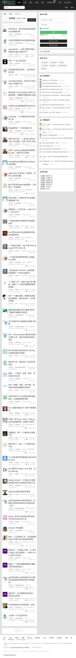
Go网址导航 (51, 1)
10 (25, 415)
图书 (42, 2)
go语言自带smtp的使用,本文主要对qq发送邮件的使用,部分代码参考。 (21, 579)
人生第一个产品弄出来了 (18, 615)
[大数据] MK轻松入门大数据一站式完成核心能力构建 (56, 100)
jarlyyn (32, 508)
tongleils (28, 237)
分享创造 (11, 34)
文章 (24, 2)
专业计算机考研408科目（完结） (51, 143)
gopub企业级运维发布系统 (19, 492)
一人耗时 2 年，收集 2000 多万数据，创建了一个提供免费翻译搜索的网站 (22, 284)
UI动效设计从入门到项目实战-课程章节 (52, 92)
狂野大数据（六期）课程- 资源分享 (51, 112)
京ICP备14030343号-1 (9, 655)
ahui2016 (29, 262)
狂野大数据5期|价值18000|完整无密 (52, 86)
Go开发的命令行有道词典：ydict (21, 605)
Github (29, 638)
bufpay (27, 462)
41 (25, 193)
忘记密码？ (64, 35)
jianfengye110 (30, 424)
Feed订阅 (11, 639)
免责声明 (51, 638)
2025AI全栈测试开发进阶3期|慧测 (51, 149)
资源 (36, 2)
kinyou (27, 54)
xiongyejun (11, 587)
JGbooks (32, 326)
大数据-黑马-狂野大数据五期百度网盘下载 (53, 105)
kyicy (26, 437)
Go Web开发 (62, 65)
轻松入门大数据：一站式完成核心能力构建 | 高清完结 (56, 108)
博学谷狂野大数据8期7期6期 (49, 83)
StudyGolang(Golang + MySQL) (20, 647)
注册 (66, 7)
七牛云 (39, 647)
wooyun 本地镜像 (15, 528)
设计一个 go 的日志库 (17, 61)
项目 (30, 2)
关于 (4, 638)
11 (25, 622)
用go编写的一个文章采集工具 (20, 128)
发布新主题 (31, 20)
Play (44, 638)
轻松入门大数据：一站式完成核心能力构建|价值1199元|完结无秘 (57, 131)
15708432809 (30, 449)
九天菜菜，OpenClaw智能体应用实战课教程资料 (55, 156)
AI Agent (44, 62)
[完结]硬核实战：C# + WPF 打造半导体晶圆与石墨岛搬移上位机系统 (57, 163)
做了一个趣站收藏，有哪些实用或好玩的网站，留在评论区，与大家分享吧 (21, 298)
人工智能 (44, 65)
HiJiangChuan (12, 99)
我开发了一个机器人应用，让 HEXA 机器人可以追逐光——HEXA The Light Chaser (22, 552)
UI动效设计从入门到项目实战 (49, 80)
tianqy (26, 226)
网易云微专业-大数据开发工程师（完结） (53, 89)
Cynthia (27, 289)
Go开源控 (53, 62)
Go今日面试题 (46, 51)
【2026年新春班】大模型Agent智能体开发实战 (55, 152)
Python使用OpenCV (47, 146)
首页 (4, 14)
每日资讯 (53, 65)
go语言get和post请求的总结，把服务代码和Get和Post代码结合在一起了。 (21, 503)
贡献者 (17, 638)
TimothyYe (30, 607)
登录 (72, 7)
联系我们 (59, 638)
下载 (59, 2)
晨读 (23, 638)
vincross (28, 569)
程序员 (43, 69)
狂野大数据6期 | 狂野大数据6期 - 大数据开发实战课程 (56, 95)
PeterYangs (31, 130)
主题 (19, 2)
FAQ (10, 638)
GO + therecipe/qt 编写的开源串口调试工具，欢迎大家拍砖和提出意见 (22, 337)
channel (27, 542)
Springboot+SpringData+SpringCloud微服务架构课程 (57, 138)
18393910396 (28, 189)
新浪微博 (37, 638)
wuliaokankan (12, 620)
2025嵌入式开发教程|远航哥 (49, 135)
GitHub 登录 (53, 41)
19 (25, 346)
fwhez (28, 413)
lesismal (28, 155)
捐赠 (66, 638)
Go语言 (61, 62)
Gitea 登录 (53, 45)
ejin (27, 598)
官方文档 (68, 2)
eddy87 (29, 108)
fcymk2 (29, 342)
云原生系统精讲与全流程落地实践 (21, 40)
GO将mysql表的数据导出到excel (21, 106)
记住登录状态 (44, 28)
